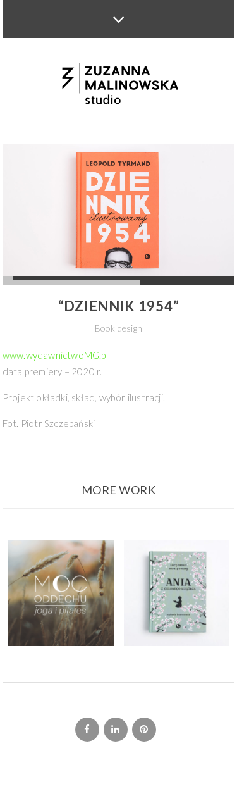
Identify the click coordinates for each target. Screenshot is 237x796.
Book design (118, 328)
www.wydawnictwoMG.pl (55, 355)
